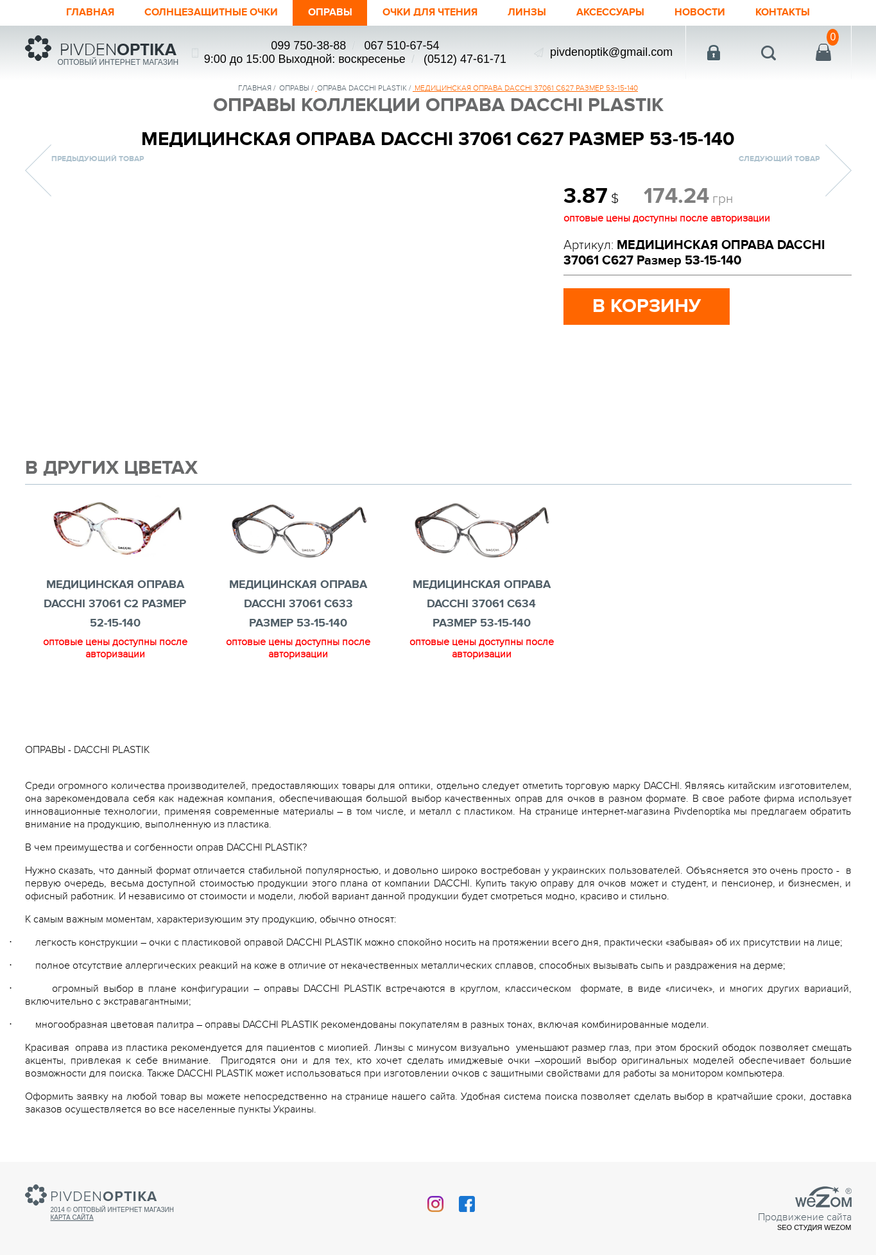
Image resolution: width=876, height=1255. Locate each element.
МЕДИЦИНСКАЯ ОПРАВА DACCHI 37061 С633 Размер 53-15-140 (298, 604)
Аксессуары (622, 13)
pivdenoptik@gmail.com (611, 52)
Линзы (535, 13)
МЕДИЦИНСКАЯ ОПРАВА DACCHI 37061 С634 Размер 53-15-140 (482, 604)
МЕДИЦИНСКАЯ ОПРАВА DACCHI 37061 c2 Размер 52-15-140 (115, 604)
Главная (68, 13)
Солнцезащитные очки (197, 13)
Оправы (325, 13)
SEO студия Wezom (814, 1227)
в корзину (646, 306)
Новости (717, 13)
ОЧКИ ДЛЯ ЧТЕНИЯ (432, 13)
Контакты (803, 13)
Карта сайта (72, 1217)
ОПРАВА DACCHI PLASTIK (362, 87)
